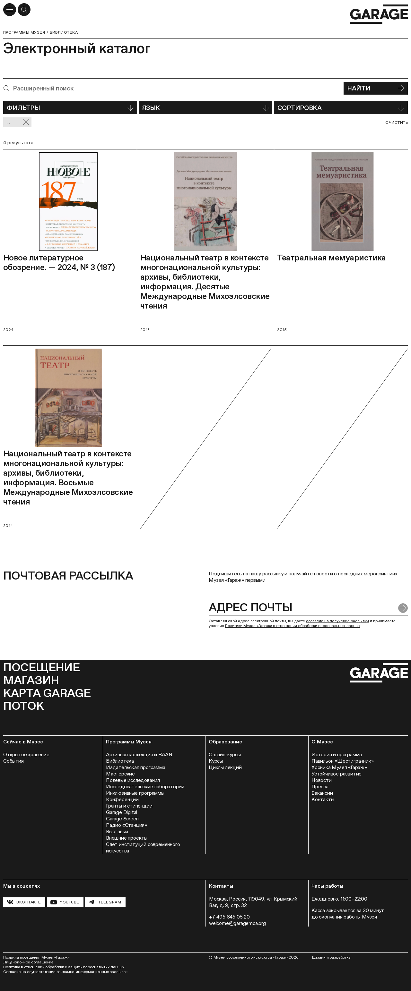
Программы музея (24, 32)
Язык (205, 108)
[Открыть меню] (9, 9)
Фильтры (70, 108)
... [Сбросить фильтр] (18, 122)
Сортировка (340, 108)
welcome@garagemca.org (237, 923)
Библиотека (64, 32)
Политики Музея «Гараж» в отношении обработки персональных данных (292, 625)
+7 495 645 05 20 (229, 917)
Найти (375, 88)
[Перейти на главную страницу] (379, 14)
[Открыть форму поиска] (24, 9)
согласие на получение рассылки (337, 621)
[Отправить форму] (403, 608)
